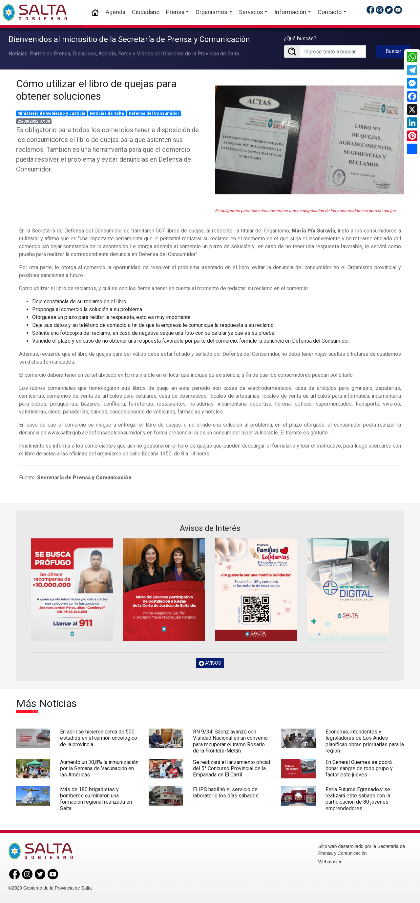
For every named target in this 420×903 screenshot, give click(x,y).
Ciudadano (145, 12)
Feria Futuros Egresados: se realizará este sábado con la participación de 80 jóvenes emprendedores (358, 799)
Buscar (393, 51)
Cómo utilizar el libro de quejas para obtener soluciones (96, 89)
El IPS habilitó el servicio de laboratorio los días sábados (226, 792)
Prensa (175, 12)
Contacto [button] (330, 12)
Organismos (211, 12)
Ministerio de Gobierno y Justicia (51, 113)
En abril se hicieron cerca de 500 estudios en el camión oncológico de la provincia (98, 738)
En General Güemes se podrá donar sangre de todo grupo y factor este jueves (359, 768)
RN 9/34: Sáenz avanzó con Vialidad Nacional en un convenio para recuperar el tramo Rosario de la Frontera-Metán (230, 741)
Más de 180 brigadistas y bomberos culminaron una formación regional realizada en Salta (96, 799)
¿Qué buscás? (300, 38)
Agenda (115, 12)
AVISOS (210, 663)
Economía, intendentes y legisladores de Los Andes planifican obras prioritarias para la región (365, 741)
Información (290, 12)
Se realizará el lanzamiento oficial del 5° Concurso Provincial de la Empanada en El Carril (231, 768)
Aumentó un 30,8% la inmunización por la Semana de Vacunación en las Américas (99, 768)
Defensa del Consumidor (154, 113)
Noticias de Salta (107, 113)
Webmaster (330, 861)
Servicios (251, 12)
